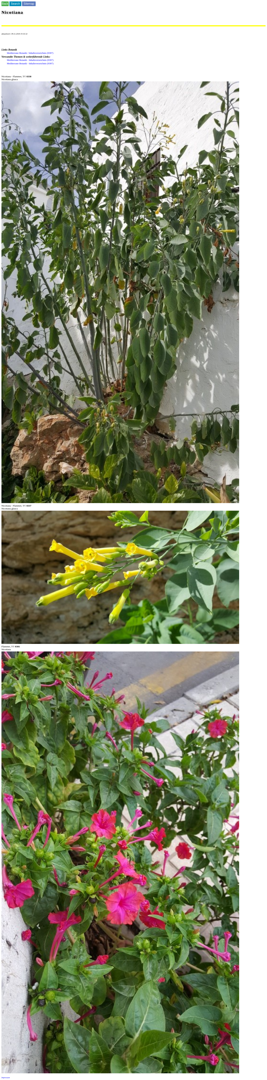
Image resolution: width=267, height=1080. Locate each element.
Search (15, 3)
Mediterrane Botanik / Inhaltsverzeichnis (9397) (30, 53)
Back (5, 3)
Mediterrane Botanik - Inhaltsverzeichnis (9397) (30, 60)
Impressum (5, 1078)
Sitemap (29, 3)
